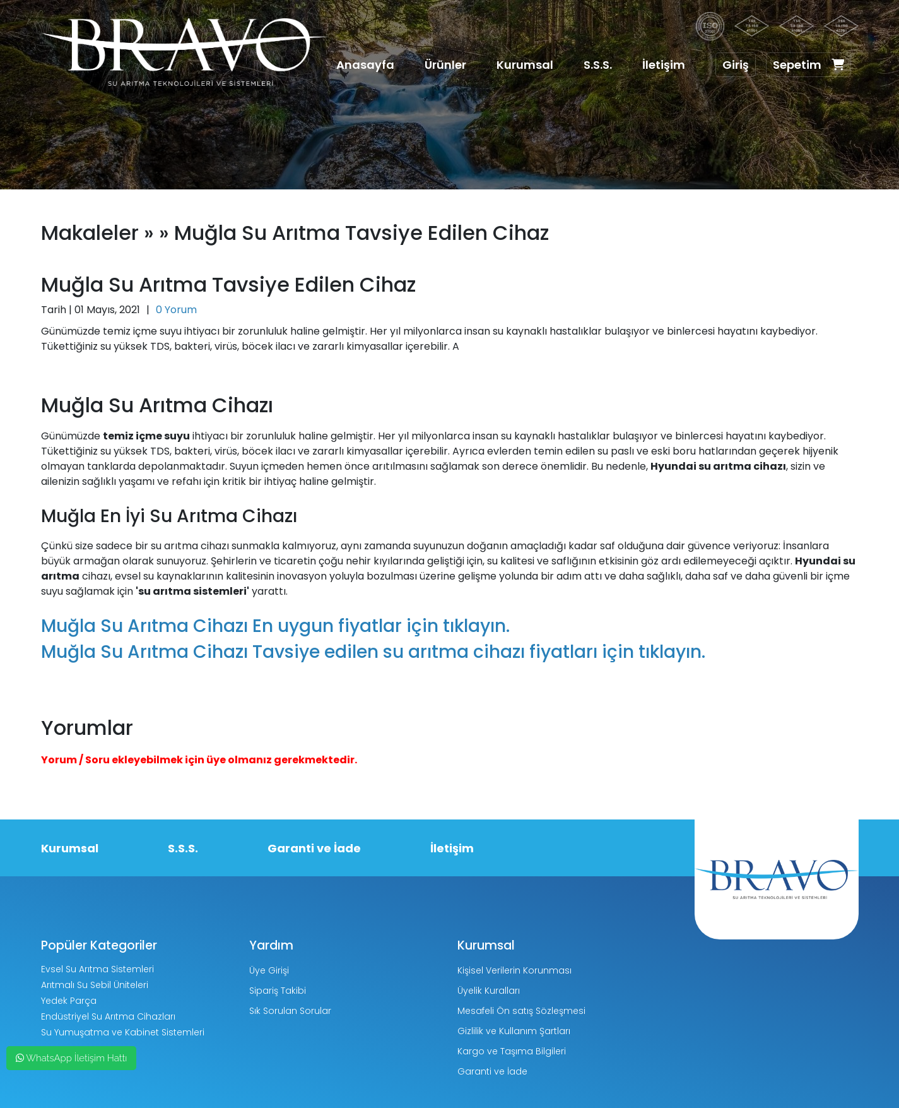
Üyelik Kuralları (488, 990)
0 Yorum (176, 309)
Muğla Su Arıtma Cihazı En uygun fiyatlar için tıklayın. (275, 626)
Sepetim (808, 65)
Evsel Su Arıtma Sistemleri (97, 969)
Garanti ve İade (314, 848)
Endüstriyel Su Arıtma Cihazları (108, 1016)
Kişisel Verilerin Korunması (514, 970)
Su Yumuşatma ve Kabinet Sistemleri (122, 1032)
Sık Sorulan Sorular (290, 1010)
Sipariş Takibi (277, 990)
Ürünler (445, 65)
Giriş (735, 65)
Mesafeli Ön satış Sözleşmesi (521, 1010)
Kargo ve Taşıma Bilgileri (511, 1051)
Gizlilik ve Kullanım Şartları (513, 1031)
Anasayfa (365, 65)
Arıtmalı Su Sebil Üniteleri (94, 985)
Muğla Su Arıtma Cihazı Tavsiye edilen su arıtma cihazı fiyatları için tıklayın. (373, 652)
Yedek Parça (69, 1000)
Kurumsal (525, 65)
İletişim (663, 65)
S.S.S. (598, 65)
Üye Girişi (269, 970)
